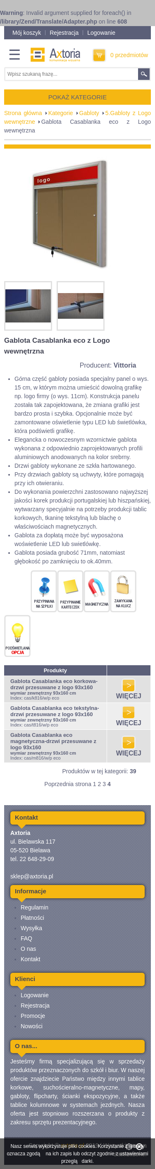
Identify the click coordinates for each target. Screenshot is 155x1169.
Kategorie (60, 113)
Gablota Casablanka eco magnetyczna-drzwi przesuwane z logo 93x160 (53, 741)
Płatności (32, 917)
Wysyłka (31, 928)
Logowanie (101, 32)
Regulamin (34, 907)
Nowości (32, 1026)
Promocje (33, 1016)
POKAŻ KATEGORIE (77, 97)
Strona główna (23, 113)
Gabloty (89, 113)
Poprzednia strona (67, 784)
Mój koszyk (26, 32)
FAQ (26, 938)
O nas (28, 948)
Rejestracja (64, 32)
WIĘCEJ (128, 693)
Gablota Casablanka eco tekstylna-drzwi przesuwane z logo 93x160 (54, 711)
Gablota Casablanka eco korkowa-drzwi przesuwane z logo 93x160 (54, 684)
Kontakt (30, 959)
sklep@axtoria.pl (31, 876)
